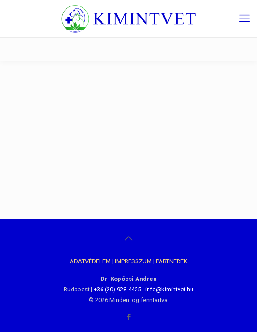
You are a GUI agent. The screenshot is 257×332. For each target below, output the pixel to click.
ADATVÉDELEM (90, 261)
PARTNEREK (171, 261)
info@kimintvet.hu (169, 289)
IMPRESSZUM (133, 261)
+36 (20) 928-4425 (117, 289)
